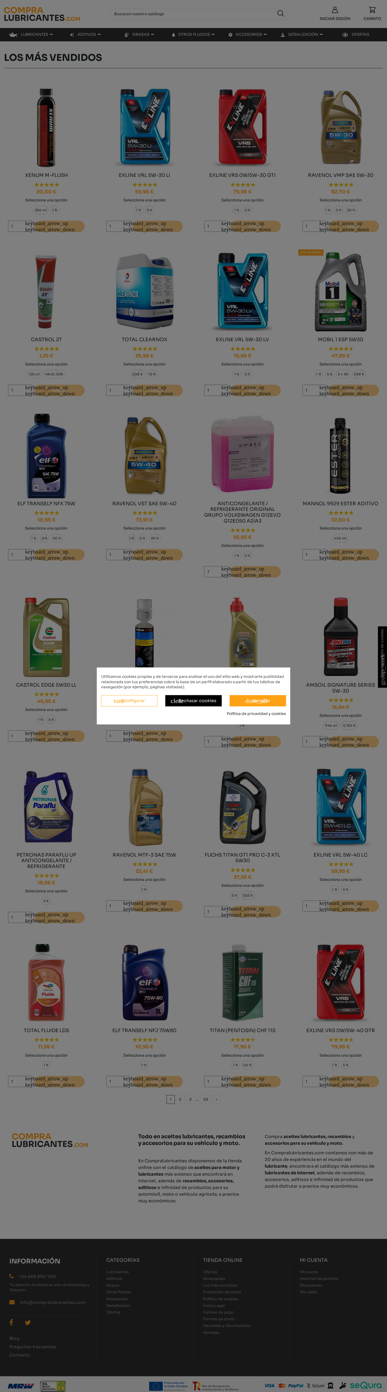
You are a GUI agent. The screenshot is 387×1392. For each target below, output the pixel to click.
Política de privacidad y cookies (256, 713)
